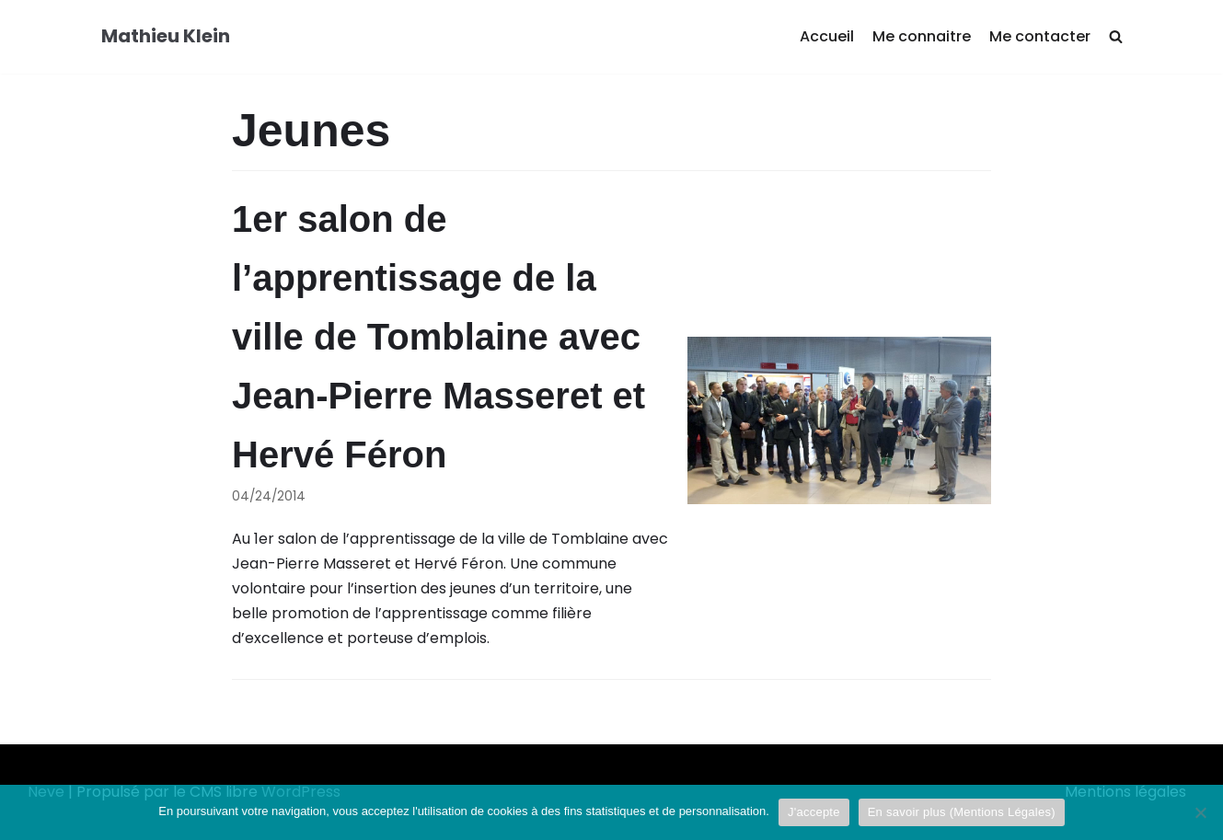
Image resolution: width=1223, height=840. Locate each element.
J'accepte (814, 812)
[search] (1116, 37)
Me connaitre (921, 36)
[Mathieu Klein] (165, 36)
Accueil (827, 36)
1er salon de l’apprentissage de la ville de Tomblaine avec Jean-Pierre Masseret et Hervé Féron (438, 337)
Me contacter (1039, 36)
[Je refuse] (1200, 812)
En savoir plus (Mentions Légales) (962, 812)
